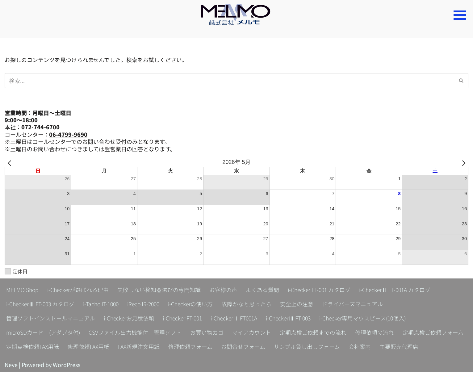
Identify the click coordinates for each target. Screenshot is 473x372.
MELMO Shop (22, 290)
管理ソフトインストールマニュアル (50, 318)
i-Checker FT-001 (184, 318)
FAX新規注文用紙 (140, 346)
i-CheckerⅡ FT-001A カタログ (398, 290)
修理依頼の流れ (375, 332)
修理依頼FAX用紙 (89, 346)
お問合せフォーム (244, 346)
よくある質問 (263, 290)
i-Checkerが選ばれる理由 (79, 290)
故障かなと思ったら (253, 304)
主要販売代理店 (399, 346)
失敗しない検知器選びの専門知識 (160, 290)
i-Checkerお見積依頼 (129, 318)
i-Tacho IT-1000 (103, 304)
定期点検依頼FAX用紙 (32, 346)
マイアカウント (252, 332)
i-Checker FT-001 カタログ (321, 290)
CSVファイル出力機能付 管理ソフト (136, 332)
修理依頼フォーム (191, 346)
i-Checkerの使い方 (197, 304)
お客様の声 (224, 290)
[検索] (229, 80)
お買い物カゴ (208, 332)
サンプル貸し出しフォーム (308, 346)
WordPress (66, 365)
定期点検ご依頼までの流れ (314, 332)
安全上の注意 (303, 304)
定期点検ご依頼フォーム (434, 332)
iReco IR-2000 (148, 304)
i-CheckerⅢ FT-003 (293, 318)
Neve (11, 365)
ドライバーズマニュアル (359, 304)
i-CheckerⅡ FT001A (237, 318)
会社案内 (361, 346)
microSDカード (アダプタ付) (43, 332)
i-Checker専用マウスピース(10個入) (370, 318)
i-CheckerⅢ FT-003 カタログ (41, 304)
